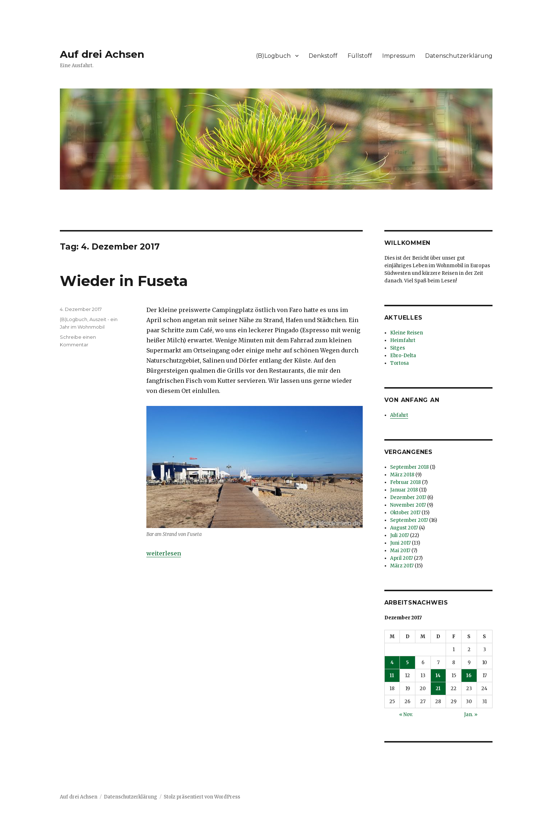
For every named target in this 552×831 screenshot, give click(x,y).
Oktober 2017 (405, 513)
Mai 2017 (400, 550)
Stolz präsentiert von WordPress (202, 797)
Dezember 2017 (408, 497)
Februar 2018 (405, 482)
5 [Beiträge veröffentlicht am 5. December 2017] (407, 662)
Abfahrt (399, 415)
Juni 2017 (400, 543)
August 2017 (404, 528)
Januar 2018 (404, 490)
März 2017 (402, 566)
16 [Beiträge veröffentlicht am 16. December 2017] (469, 675)
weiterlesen (163, 553)
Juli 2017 (399, 535)
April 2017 (401, 558)
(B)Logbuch (273, 55)
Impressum (398, 55)
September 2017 (409, 520)
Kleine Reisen (406, 333)
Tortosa (399, 363)
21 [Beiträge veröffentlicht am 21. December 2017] (438, 688)
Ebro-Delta (403, 355)
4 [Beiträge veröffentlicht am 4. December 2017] (392, 662)
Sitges (397, 348)
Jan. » (470, 714)
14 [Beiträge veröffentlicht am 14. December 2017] (438, 675)
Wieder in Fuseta (124, 281)
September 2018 (409, 467)
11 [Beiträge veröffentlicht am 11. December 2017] (392, 675)
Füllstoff (360, 55)
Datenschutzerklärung (459, 55)
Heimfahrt (402, 340)
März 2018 (402, 475)
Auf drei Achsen (102, 54)
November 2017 (408, 505)
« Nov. (406, 714)
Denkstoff (323, 55)
